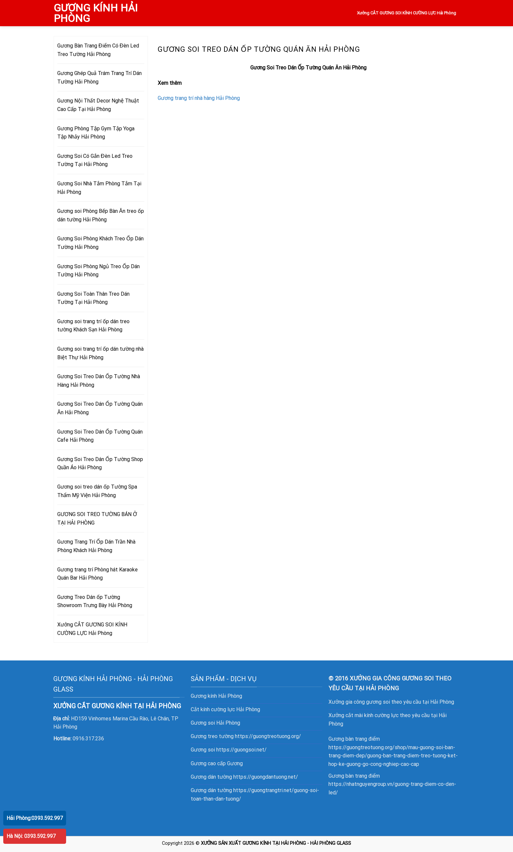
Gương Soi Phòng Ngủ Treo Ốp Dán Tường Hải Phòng (98, 270)
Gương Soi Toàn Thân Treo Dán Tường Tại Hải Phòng (93, 298)
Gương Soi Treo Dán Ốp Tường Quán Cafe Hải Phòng (100, 436)
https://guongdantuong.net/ (265, 777)
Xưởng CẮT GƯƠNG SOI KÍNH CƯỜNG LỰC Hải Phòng (406, 12)
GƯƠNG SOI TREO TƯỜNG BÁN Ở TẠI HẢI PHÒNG (97, 518)
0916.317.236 (88, 738)
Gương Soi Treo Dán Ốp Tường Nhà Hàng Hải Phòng (98, 380)
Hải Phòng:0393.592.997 (35, 818)
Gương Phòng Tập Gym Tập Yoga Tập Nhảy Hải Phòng (95, 132)
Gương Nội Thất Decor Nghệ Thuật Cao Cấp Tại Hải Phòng (98, 105)
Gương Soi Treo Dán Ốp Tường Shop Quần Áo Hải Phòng (100, 463)
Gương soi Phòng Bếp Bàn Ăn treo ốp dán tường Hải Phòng (100, 215)
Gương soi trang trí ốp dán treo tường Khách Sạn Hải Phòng (93, 325)
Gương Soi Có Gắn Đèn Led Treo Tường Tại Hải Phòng (95, 160)
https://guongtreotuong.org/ (268, 736)
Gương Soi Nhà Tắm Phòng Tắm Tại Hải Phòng (99, 187)
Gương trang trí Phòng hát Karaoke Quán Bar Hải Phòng (97, 573)
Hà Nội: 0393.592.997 (31, 836)
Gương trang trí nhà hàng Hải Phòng (199, 98)
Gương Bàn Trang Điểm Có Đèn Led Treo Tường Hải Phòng (98, 50)
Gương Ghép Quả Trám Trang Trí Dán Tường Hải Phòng (99, 77)
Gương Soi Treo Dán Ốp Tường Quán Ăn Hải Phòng (100, 408)
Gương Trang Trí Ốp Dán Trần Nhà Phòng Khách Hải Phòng (96, 546)
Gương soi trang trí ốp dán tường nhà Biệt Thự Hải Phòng (100, 353)
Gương (235, 763)
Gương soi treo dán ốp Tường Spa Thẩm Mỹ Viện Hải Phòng (97, 491)
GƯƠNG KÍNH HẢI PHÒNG (96, 13)
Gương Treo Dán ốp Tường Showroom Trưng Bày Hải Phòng (94, 601)
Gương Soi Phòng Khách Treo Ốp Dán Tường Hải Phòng (100, 242)
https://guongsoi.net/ (241, 750)
